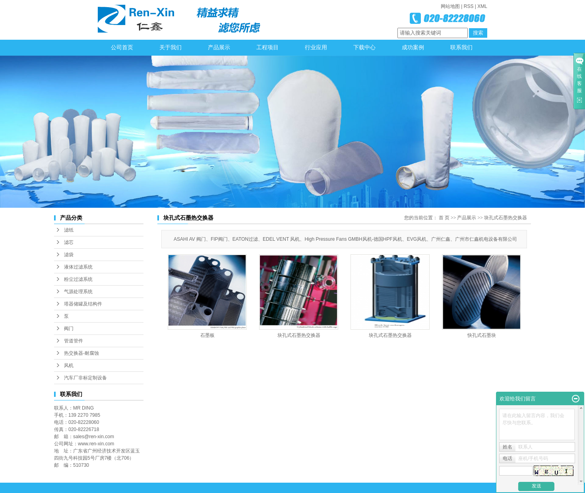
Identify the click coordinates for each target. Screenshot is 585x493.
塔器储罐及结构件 (83, 304)
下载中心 (364, 47)
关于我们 (170, 47)
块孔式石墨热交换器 (505, 217)
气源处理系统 (78, 291)
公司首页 (122, 47)
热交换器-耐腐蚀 (81, 353)
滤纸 (69, 230)
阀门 (69, 328)
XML (482, 6)
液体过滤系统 (78, 267)
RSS (469, 6)
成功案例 (413, 47)
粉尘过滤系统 (78, 279)
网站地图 (450, 6)
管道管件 (73, 341)
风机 (69, 365)
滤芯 (69, 242)
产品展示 (219, 47)
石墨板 (207, 335)
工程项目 (267, 47)
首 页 (444, 217)
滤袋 (69, 254)
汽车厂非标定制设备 (85, 378)
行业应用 (316, 47)
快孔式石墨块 (481, 335)
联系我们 (461, 47)
